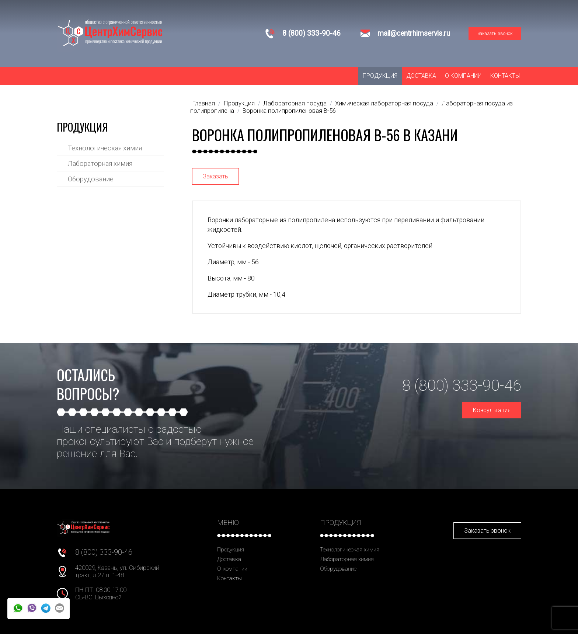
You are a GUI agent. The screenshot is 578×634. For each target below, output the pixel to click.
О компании (463, 75)
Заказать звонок (495, 33)
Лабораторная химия (100, 163)
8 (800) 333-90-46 (311, 33)
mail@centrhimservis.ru (413, 33)
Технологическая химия (105, 148)
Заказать (215, 176)
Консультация (492, 410)
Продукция (380, 75)
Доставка (421, 75)
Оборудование (91, 179)
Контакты (505, 75)
